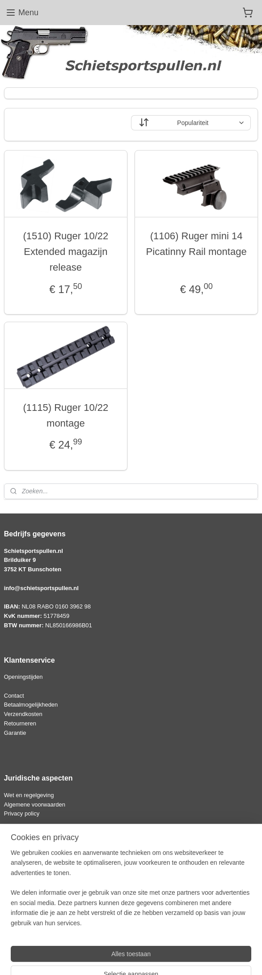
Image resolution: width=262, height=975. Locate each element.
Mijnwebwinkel (225, 958)
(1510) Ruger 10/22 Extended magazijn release (65, 251)
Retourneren (20, 723)
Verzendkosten (23, 714)
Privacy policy (21, 813)
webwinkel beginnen (156, 958)
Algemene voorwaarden (34, 804)
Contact (14, 695)
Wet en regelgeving (29, 795)
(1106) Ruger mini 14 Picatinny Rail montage (196, 243)
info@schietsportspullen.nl (41, 588)
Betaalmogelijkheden (31, 704)
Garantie (15, 732)
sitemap (111, 958)
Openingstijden (23, 676)
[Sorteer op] (190, 123)
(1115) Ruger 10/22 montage (65, 415)
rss (127, 958)
